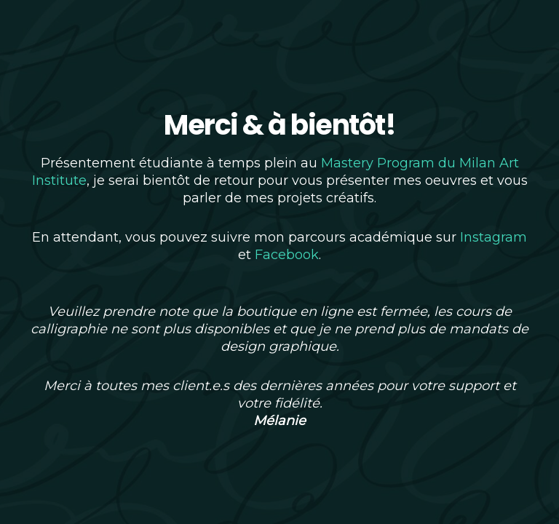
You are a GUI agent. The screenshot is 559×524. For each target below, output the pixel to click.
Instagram (493, 237)
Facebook (287, 255)
